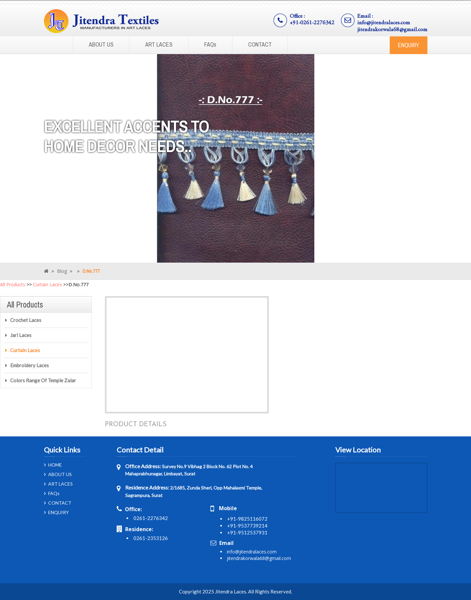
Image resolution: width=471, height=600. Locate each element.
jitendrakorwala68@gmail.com (392, 30)
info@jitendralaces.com (383, 23)
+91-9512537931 (247, 532)
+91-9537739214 (247, 526)
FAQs (210, 44)
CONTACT (260, 44)
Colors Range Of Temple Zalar (43, 380)
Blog (62, 271)
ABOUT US (101, 44)
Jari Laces (20, 335)
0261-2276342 (150, 518)
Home (54, 45)
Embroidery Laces (29, 365)
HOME (55, 465)
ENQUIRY (408, 45)
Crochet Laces (25, 320)
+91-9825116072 (247, 519)
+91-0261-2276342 (312, 23)
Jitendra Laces (230, 591)
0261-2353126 (150, 538)
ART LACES (158, 44)
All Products (12, 284)
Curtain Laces (47, 284)
